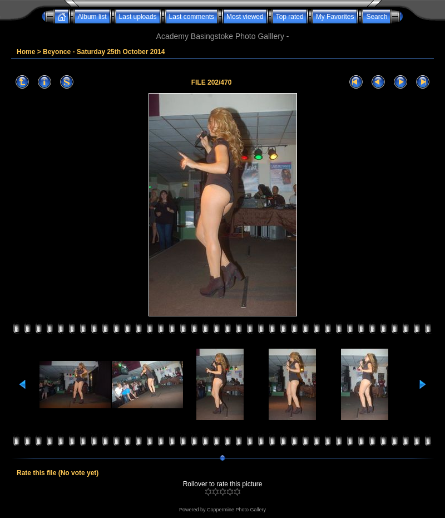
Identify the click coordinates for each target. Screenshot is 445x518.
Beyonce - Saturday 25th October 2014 (104, 52)
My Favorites (335, 17)
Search (376, 17)
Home (26, 52)
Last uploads (138, 17)
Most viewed (245, 17)
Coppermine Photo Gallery (236, 509)
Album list (92, 17)
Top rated (290, 17)
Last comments (191, 17)
